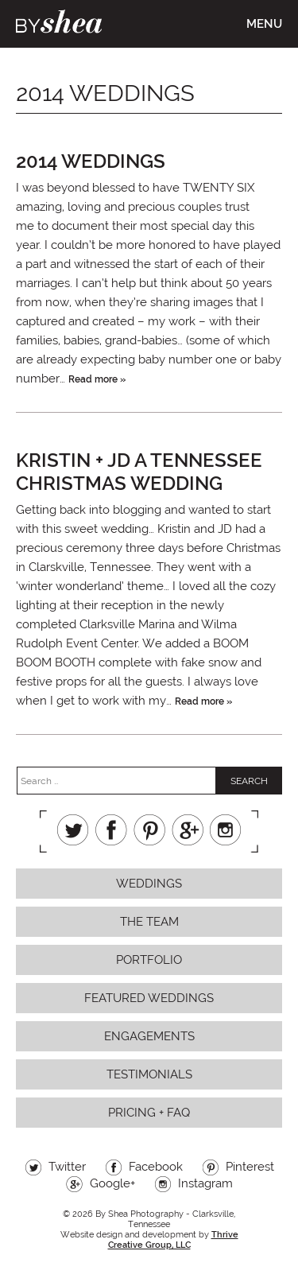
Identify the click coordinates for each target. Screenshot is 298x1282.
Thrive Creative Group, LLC (173, 1240)
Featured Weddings (149, 998)
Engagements (149, 1036)
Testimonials (149, 1074)
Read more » (97, 379)
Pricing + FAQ (149, 1112)
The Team (149, 922)
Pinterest (149, 829)
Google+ (187, 829)
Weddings (149, 883)
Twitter (73, 829)
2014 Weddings (90, 161)
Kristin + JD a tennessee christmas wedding (139, 472)
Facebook (111, 829)
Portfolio (149, 960)
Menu (264, 24)
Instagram (226, 829)
